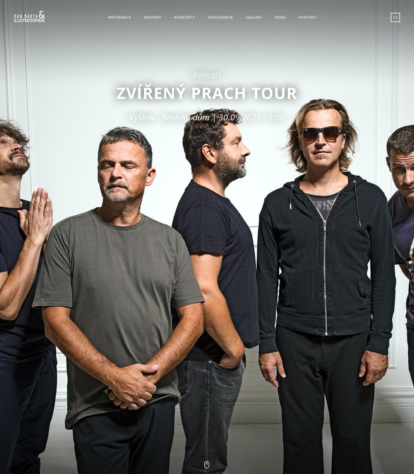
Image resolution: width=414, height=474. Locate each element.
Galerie (254, 17)
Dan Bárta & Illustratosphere (29, 17)
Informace (119, 17)
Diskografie (220, 17)
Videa (280, 17)
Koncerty (184, 17)
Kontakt (307, 17)
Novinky (152, 17)
